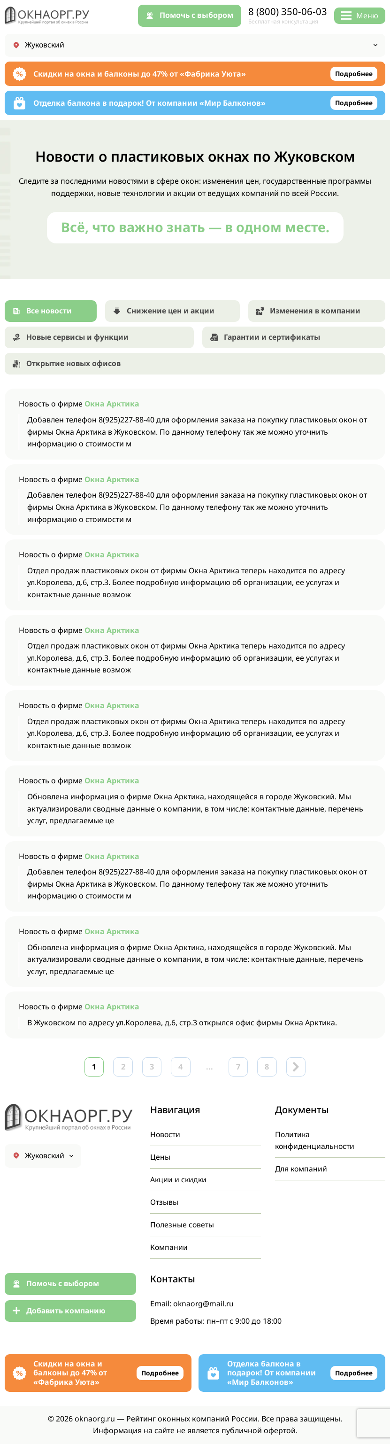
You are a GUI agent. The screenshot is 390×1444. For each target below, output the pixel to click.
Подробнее (354, 74)
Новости (165, 1133)
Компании (169, 1247)
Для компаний (302, 1168)
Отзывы (164, 1201)
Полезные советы (182, 1224)
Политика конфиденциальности (315, 1139)
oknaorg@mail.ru (204, 1303)
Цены (160, 1156)
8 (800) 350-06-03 (287, 11)
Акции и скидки (179, 1178)
